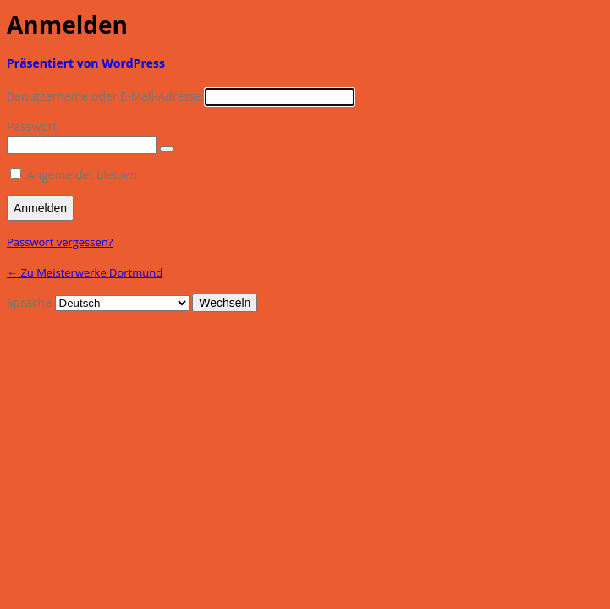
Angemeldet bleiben (82, 175)
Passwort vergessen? (60, 242)
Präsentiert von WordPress (86, 63)
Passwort (32, 126)
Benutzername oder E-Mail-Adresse (104, 96)
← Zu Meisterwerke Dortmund (84, 272)
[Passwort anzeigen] (166, 148)
